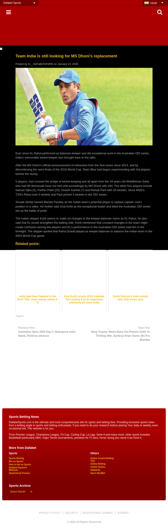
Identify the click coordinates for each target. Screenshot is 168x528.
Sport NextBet (97, 473)
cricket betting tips (86, 316)
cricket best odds (36, 316)
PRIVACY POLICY (50, 512)
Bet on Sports (16, 461)
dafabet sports (108, 316)
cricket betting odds (60, 316)
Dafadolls (95, 470)
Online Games (97, 467)
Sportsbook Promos (19, 473)
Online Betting (97, 464)
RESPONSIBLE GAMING (98, 512)
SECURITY (71, 512)
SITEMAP (123, 512)
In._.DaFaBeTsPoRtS (40, 64)
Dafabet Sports (12, 2)
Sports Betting (16, 458)
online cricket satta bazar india (34, 320)
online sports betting (108, 320)
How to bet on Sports (20, 464)
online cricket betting (132, 316)
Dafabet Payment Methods (18, 468)
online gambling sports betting (75, 320)
